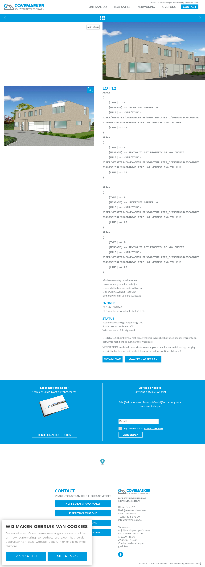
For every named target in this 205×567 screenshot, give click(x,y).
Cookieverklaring (176, 563)
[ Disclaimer (142, 563)
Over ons (169, 6)
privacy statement (153, 428)
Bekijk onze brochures (54, 435)
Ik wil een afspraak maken (83, 503)
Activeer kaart (92, 27)
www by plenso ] (193, 563)
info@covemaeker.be (130, 519)
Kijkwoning (146, 6)
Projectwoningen (166, 2)
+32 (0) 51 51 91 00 (129, 516)
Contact (190, 6)
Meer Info (67, 556)
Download (112, 359)
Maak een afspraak (142, 359)
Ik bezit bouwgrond (83, 513)
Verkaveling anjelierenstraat (186, 2)
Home (154, 2)
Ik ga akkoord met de (141, 428)
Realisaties (122, 6)
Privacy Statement (159, 563)
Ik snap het (26, 556)
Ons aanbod (98, 6)
